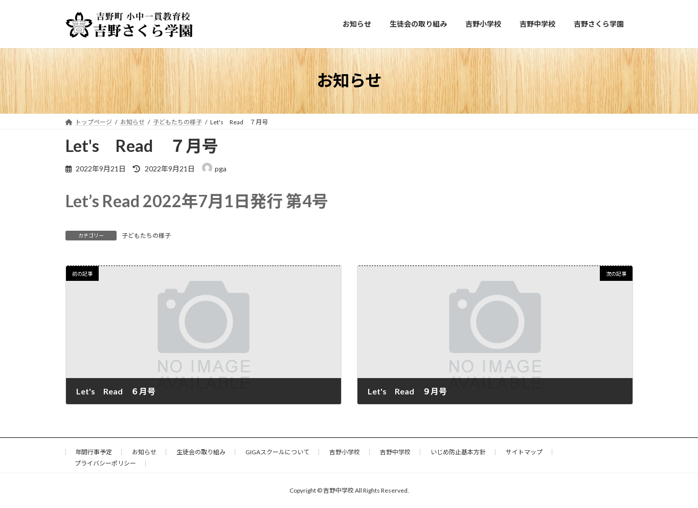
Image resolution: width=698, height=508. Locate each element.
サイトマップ (524, 452)
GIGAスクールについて (277, 452)
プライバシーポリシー (105, 463)
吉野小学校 (344, 452)
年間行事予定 (93, 452)
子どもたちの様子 (146, 235)
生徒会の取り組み (201, 452)
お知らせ (144, 452)
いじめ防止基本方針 (458, 452)
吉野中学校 (395, 452)
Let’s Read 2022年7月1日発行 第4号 (196, 201)
